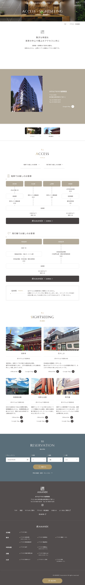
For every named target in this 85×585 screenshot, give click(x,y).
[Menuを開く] (3, 2)
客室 (21, 510)
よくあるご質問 (65, 510)
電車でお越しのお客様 (30, 164)
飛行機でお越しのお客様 (53, 164)
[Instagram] (42, 505)
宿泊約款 (42, 514)
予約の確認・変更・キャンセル (41, 473)
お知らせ (54, 510)
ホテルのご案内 (29, 510)
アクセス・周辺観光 (43, 510)
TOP (15, 510)
